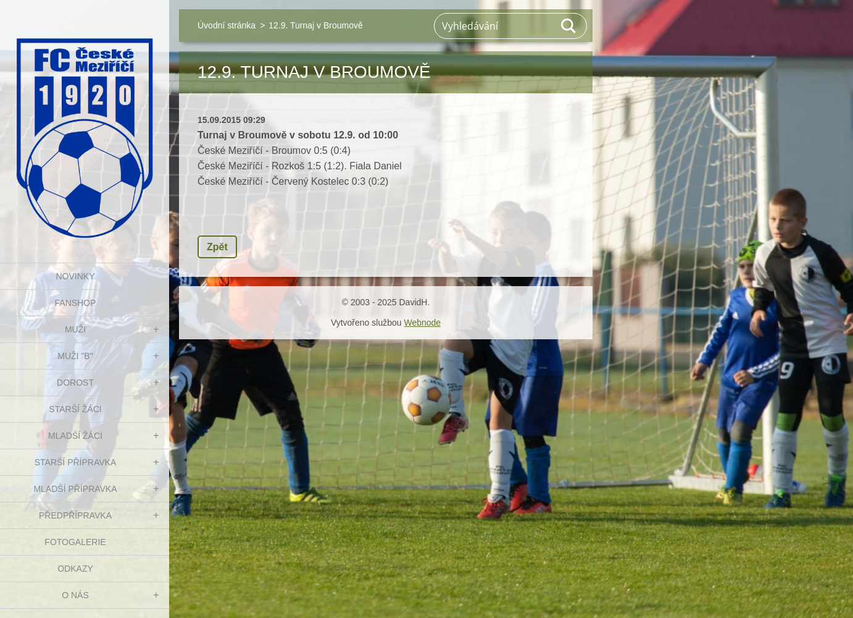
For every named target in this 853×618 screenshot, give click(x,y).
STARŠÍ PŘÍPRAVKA (76, 462)
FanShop (75, 303)
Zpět (217, 247)
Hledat (569, 26)
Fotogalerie (75, 542)
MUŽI (75, 329)
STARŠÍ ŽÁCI (75, 409)
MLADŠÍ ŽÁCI (75, 436)
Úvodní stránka (227, 25)
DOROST (75, 382)
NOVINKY (75, 276)
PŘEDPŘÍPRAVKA (75, 515)
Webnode (422, 323)
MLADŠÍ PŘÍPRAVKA (75, 489)
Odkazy (75, 569)
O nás (75, 595)
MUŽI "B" (75, 356)
